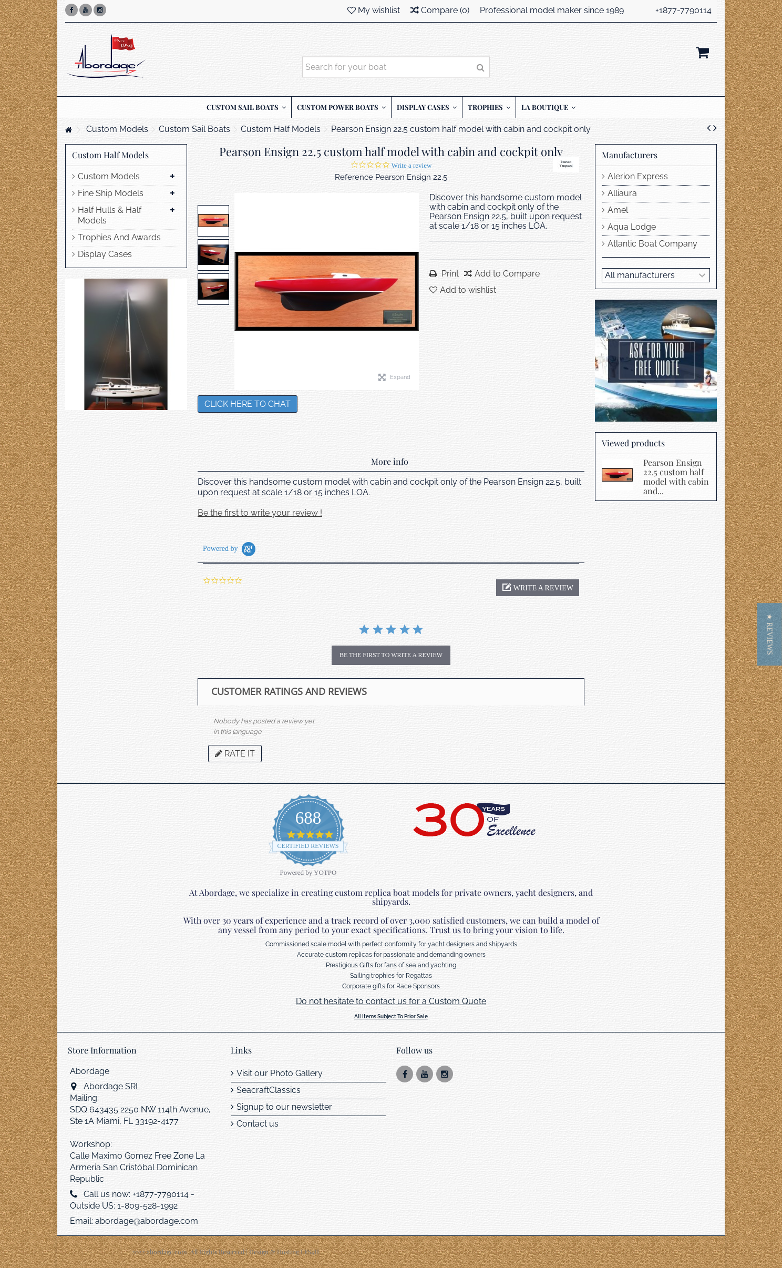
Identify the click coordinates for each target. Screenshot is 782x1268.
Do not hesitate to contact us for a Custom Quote (391, 1001)
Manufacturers (629, 154)
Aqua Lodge (632, 227)
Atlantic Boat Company (652, 244)
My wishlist (373, 10)
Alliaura (622, 193)
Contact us (257, 1124)
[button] (537, 587)
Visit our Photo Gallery (279, 1073)
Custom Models (109, 176)
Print (449, 274)
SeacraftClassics (268, 1090)
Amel (618, 210)
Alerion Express (638, 176)
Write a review (412, 165)
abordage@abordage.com (146, 1221)
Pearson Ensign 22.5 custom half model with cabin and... (676, 476)
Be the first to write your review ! (260, 513)
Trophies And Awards (119, 237)
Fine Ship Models (110, 193)
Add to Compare (507, 274)
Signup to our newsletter (284, 1107)
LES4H (310, 1251)
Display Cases (105, 254)
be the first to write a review (391, 655)
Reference (354, 177)
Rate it (235, 754)
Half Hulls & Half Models (109, 215)
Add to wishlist (468, 290)
